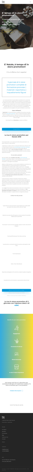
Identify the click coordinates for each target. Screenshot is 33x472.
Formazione (4, 433)
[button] (30, 2)
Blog (3, 435)
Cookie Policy (9, 422)
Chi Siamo (4, 429)
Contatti (3, 439)
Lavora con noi (5, 437)
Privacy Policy (4, 422)
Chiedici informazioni (15, 390)
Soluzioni (4, 431)
